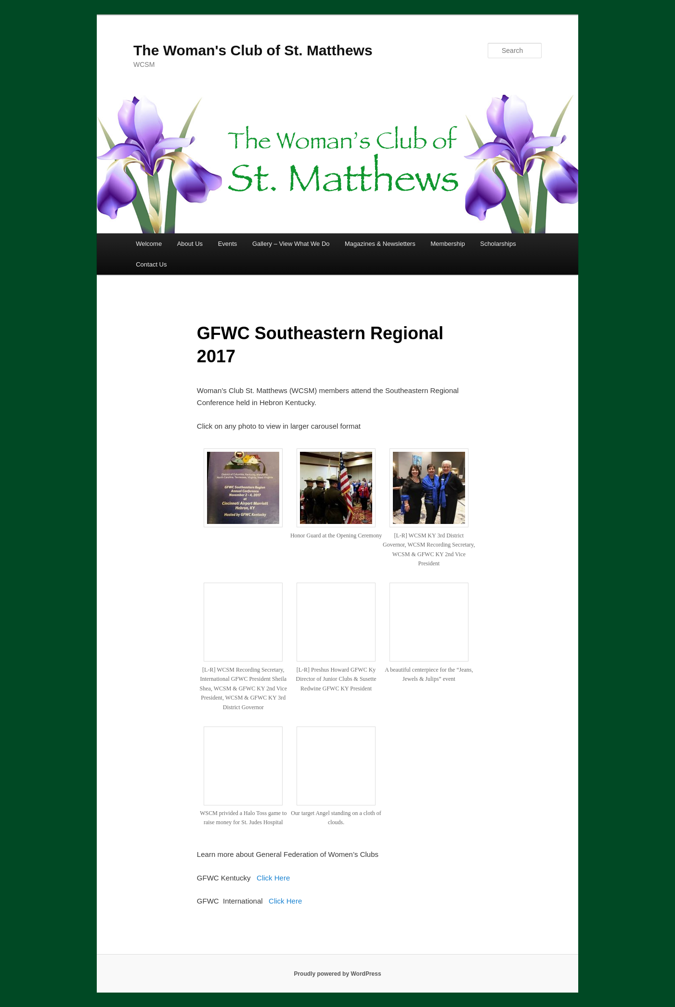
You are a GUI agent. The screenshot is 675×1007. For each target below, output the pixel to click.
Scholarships (498, 243)
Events (227, 243)
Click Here (273, 878)
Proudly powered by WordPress (337, 973)
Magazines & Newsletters (380, 243)
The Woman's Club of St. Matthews (253, 50)
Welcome (149, 243)
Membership (447, 243)
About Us (190, 243)
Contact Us (151, 264)
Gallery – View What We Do (291, 243)
